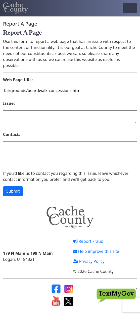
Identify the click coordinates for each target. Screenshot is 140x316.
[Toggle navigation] (130, 8)
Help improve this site (96, 251)
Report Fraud (88, 241)
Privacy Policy (89, 261)
